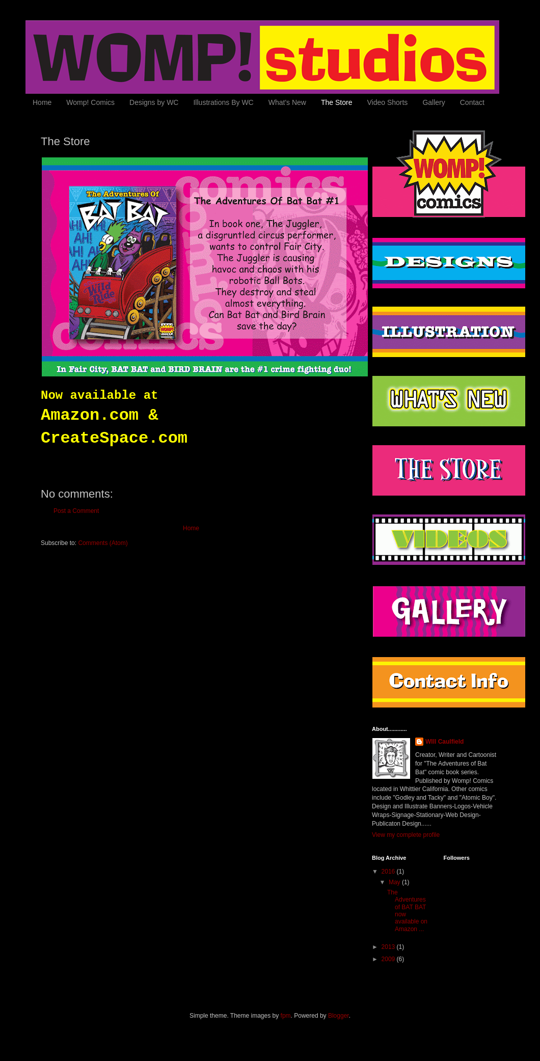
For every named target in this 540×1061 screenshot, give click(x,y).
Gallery (433, 102)
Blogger (338, 1015)
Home (42, 102)
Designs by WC (153, 102)
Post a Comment (76, 510)
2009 (389, 959)
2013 (389, 946)
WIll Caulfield (444, 741)
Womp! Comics (90, 102)
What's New (287, 102)
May (395, 882)
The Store (336, 102)
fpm (286, 1015)
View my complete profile (406, 834)
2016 (389, 871)
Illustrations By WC (223, 102)
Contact (472, 102)
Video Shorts (387, 102)
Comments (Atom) (102, 543)
